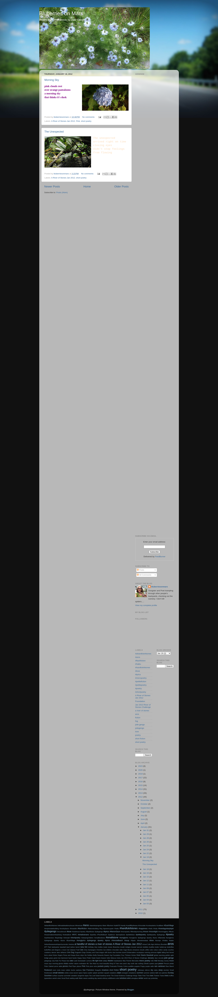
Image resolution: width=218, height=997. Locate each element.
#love (137, 671)
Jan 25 (146, 846)
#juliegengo (50, 931)
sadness (79, 970)
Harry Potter (86, 958)
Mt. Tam (89, 963)
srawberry (113, 973)
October (144, 804)
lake (71, 961)
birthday (91, 947)
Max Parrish (127, 961)
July (143, 815)
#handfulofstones (142, 667)
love (137, 731)
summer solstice (149, 973)
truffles (171, 975)
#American (79, 925)
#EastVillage (169, 925)
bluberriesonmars (159, 587)
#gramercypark (108, 928)
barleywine (55, 947)
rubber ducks (70, 970)
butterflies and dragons (52, 950)
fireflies (89, 955)
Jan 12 (146, 880)
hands (74, 958)
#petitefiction (140, 681)
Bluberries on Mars (61, 13)
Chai (85, 950)
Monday (160, 961)
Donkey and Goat (92, 952)
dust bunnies (117, 952)
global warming (159, 955)
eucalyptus (140, 952)
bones (110, 947)
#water (171, 940)
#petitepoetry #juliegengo (156, 935)
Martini (110, 961)
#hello (150, 928)
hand (70, 958)
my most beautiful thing (105, 963)
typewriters (48, 978)
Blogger (130, 990)
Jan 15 (146, 877)
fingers (60, 955)
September (146, 808)
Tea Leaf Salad (94, 975)
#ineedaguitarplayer (166, 929)
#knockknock (61, 931)
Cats (81, 950)
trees (167, 976)
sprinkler (101, 973)
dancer (53, 952)
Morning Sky (52, 79)
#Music (171, 931)
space (81, 973)
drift (106, 952)
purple (147, 966)
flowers (106, 955)
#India (155, 928)
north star (134, 963)
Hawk (94, 958)
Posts (140, 570)
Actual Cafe (146, 944)
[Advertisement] (154, 120)
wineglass (134, 978)
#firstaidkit (73, 928)
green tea (57, 958)
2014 (140, 789)
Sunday (171, 973)
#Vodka (165, 940)
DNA (68, 952)
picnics (65, 966)
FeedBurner (160, 556)
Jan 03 (146, 903)
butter (157, 947)
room (54, 970)
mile (152, 961)
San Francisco (88, 970)
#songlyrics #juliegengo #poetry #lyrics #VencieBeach (100, 940)
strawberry (132, 973)
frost (138, 955)
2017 (140, 778)
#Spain (133, 940)
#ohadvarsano (83, 935)
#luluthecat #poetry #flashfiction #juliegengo (87, 931)
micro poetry (144, 961)
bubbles (145, 947)
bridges (127, 947)
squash (106, 973)
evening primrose (151, 952)
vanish (54, 978)
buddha (151, 947)
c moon (63, 950)
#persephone (120, 935)
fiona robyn (80, 955)
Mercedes (135, 961)
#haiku (138, 664)
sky (152, 970)
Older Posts (121, 186)
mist (155, 961)
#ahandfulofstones (143, 654)
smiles (66, 973)
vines (59, 978)
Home (87, 186)
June (143, 819)
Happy (79, 958)
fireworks (100, 955)
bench (77, 947)
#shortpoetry (140, 692)
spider (90, 973)
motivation (82, 963)
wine (129, 978)
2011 (140, 909)
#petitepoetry (141, 685)
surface (54, 975)
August (144, 812)
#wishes (71, 944)
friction (133, 955)
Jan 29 (146, 834)
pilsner (79, 966)
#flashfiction (140, 661)
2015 (140, 785)
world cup (147, 978)
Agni (152, 944)
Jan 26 (146, 842)
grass (51, 958)
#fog (100, 928)
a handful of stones (85, 944)
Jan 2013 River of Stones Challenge (143, 706)
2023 (140, 766)
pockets (101, 966)
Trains (162, 975)
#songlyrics (123, 938)
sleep (160, 970)
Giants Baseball (147, 955)
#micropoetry (141, 678)
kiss (68, 961)
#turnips (158, 940)
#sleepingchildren (87, 938)
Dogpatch (78, 952)
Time (148, 975)
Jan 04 (146, 900)
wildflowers (112, 978)
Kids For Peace (60, 961)
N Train (116, 963)
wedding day (92, 978)
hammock (64, 958)
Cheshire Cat (101, 950)
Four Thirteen (126, 955)
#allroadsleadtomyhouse (66, 925)
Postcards (113, 966)
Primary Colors (122, 966)
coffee (147, 950)
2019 (140, 774)
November (145, 800)
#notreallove (67, 935)
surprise (60, 975)
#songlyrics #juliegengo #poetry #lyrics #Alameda (147, 938)
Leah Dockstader (80, 961)
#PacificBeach (102, 935)
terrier (108, 975)
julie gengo (140, 725)
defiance (63, 952)
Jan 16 (146, 873)
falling (164, 952)
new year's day (125, 963)
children (109, 950)
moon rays (48, 963)
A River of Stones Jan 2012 (63, 121)
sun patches (163, 973)
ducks (110, 952)
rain (155, 966)
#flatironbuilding (93, 928)
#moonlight (153, 932)
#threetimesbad (142, 940)
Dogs (84, 952)
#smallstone (112, 937)
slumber (166, 970)
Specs (85, 973)
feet (167, 952)
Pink (78, 121)
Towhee (156, 975)
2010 (140, 913)
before (72, 947)
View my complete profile (146, 605)
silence (147, 970)
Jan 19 (146, 857)
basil (68, 947)
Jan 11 (146, 884)
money (166, 961)
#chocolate (142, 925)
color (151, 950)
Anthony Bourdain (161, 944)
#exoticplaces (64, 928)
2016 (140, 781)
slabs (156, 970)
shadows (105, 970)
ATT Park (47, 947)
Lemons (89, 961)
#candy (123, 925)
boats (105, 947)
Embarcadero (131, 952)
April (143, 823)
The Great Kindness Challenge (122, 975)
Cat (68, 950)
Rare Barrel (170, 966)
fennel (171, 952)
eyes (159, 952)
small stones (58, 973)
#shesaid (66, 938)
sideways (141, 970)
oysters (151, 963)
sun (156, 973)
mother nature (74, 963)
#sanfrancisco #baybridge (53, 938)
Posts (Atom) (62, 192)
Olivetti (146, 963)
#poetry (138, 688)
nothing (140, 963)
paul (156, 963)
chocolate (115, 950)
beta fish (84, 947)
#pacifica (93, 935)
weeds (99, 978)
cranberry (47, 952)
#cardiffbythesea (132, 925)
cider (121, 950)
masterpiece (118, 961)
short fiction (140, 738)
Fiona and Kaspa (69, 955)
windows (123, 978)
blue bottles (99, 947)
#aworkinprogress (96, 925)
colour (156, 950)
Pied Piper (72, 966)
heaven (103, 958)
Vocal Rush (65, 978)
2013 (140, 793)
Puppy (142, 966)
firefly (95, 955)
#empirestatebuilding (51, 928)
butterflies (170, 947)
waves (85, 978)
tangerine (81, 975)
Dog (72, 952)
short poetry (86, 121)
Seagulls (98, 970)
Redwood (48, 970)
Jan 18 (146, 869)
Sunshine (48, 976)
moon (171, 961)
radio (152, 966)
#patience (111, 935)
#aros (137, 657)
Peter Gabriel (49, 966)
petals (172, 963)
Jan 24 (146, 849)
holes (119, 958)
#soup (126, 940)
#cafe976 (117, 925)
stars (119, 973)
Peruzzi (166, 963)
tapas (87, 975)
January (144, 827)
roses (63, 970)
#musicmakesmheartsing (53, 935)
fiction (137, 718)
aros (137, 714)
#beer (104, 925)
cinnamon (135, 950)
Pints (87, 966)
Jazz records (158, 958)
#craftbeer (160, 925)
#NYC (74, 935)
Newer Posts (52, 186)
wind (117, 978)
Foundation (140, 701)
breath (122, 947)
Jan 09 (146, 888)
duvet (124, 952)
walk (76, 978)
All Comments (144, 575)
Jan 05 (146, 896)
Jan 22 (146, 853)
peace (160, 963)
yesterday (154, 978)
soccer (75, 973)
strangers (125, 973)
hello (108, 958)
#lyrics (138, 674)
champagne (92, 950)
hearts (98, 958)
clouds (142, 950)
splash (95, 973)
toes (151, 976)
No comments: (89, 117)
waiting (72, 978)
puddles (131, 966)
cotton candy (162, 950)
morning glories (57, 963)
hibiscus (113, 958)
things (135, 975)
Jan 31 (146, 830)
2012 (140, 797)
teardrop (103, 975)
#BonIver (110, 925)
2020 (140, 770)
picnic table (58, 966)
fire (86, 955)
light (96, 961)
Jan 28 (146, 838)
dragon (101, 952)
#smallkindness (99, 938)
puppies (137, 966)
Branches (116, 947)
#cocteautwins (151, 925)
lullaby (105, 961)
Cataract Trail (74, 950)
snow (71, 973)
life (93, 961)
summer (140, 973)
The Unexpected (54, 131)
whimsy (105, 978)
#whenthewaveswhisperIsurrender (56, 944)
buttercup (163, 947)
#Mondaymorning (136, 931)
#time (151, 940)
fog (136, 721)
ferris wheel (48, 955)
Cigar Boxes (127, 950)
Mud (94, 963)
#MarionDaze (115, 932)
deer (58, 952)
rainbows (161, 966)
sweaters (74, 975)
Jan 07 (146, 892)
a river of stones (142, 711)
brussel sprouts (136, 947)
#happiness (142, 929)
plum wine (93, 966)
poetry (138, 735)
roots (58, 970)
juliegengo (139, 728)
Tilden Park (142, 975)
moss (66, 963)
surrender (67, 975)
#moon (145, 932)
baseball (63, 947)
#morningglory (163, 931)
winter (141, 978)
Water (81, 978)
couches (171, 950)
